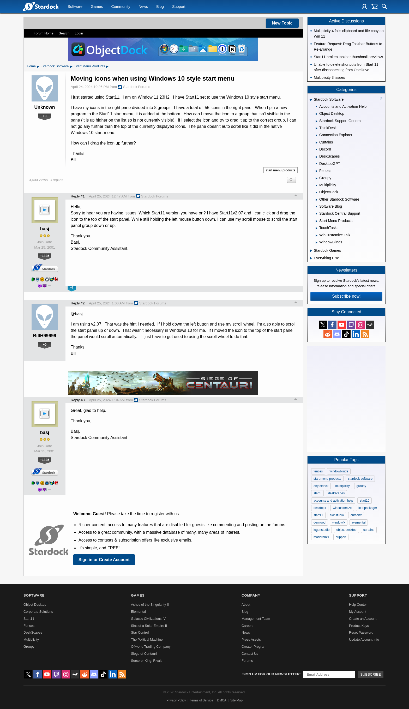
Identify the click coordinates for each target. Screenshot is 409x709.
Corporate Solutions (38, 612)
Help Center (358, 604)
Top (296, 196)
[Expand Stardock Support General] (316, 121)
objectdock (321, 486)
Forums (247, 661)
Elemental (138, 612)
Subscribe (370, 674)
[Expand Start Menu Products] (316, 221)
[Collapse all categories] (381, 98)
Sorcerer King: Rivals (146, 661)
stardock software (360, 478)
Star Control (140, 632)
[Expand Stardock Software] (310, 100)
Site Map (236, 700)
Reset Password (361, 632)
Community (120, 7)
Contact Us (250, 654)
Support (178, 7)
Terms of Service (201, 700)
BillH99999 (44, 335)
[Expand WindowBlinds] (316, 242)
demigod (320, 522)
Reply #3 (78, 400)
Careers (248, 626)
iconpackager (367, 508)
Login (79, 33)
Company (251, 595)
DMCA (221, 700)
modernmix (321, 537)
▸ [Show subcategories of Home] (38, 66)
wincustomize (342, 508)
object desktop (346, 530)
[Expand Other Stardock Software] (316, 200)
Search (64, 33)
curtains (368, 530)
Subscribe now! (346, 296)
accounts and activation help (333, 500)
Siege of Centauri (144, 654)
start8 (317, 493)
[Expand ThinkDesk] (316, 128)
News (143, 7)
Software (75, 7)
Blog (160, 7)
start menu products (280, 170)
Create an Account (362, 619)
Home (31, 66)
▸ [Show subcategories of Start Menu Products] (107, 66)
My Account (357, 612)
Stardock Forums (134, 87)
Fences (28, 626)
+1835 (44, 256)
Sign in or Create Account (104, 559)
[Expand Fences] (316, 171)
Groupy (28, 646)
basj (44, 228)
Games (97, 7)
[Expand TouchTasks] (316, 228)
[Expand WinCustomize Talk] (316, 235)
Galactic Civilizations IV (148, 619)
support (341, 537)
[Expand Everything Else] (311, 258)
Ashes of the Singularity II (150, 604)
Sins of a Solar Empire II (149, 626)
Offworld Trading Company (151, 646)
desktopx (320, 508)
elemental (358, 522)
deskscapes (336, 493)
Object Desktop (34, 604)
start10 (364, 500)
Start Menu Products (90, 66)
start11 (318, 515)
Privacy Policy (176, 700)
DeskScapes (32, 632)
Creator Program (254, 646)
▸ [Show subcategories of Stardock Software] (71, 66)
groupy (361, 486)
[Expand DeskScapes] (316, 157)
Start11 (28, 619)
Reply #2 (78, 303)
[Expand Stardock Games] (311, 250)
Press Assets (251, 639)
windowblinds (338, 471)
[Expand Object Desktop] (316, 114)
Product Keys (359, 626)
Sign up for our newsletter (271, 674)
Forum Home (43, 33)
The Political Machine (147, 639)
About (246, 604)
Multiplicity (31, 639)
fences (318, 471)
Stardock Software (55, 66)
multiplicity (342, 486)
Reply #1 (78, 196)
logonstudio (321, 530)
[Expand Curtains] (316, 142)
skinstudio (337, 515)
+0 (45, 116)
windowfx (338, 522)
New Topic (282, 23)
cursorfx (356, 515)
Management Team (256, 619)
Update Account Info (364, 639)
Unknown (44, 107)
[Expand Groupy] (316, 178)
